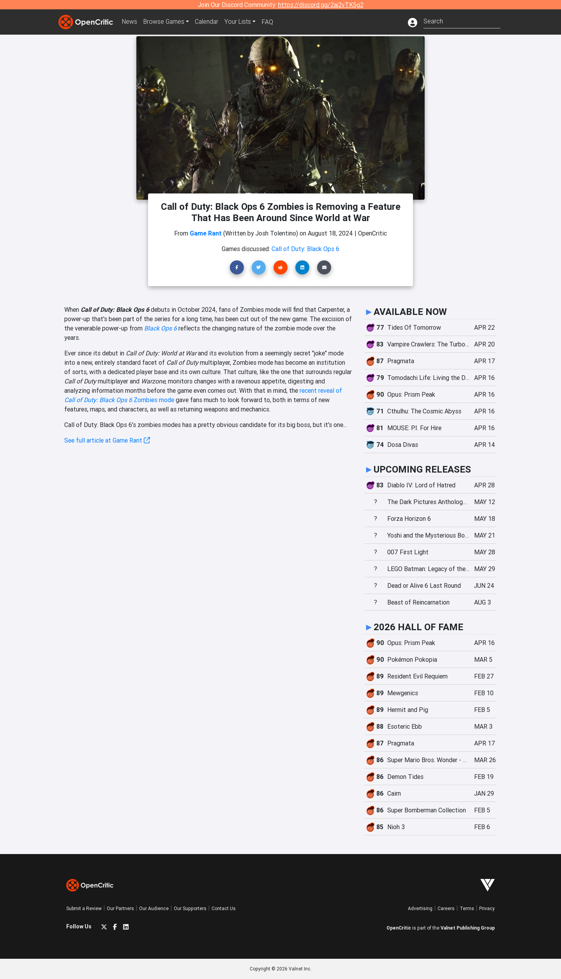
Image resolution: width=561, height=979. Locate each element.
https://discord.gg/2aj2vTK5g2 (320, 5)
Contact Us (224, 908)
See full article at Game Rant (107, 440)
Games (165, 22)
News (130, 22)
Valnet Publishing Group (468, 928)
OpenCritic (398, 928)
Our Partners (120, 908)
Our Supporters (190, 908)
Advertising (420, 908)
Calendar (209, 22)
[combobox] (461, 20)
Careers (446, 908)
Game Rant (206, 233)
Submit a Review (84, 908)
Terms (467, 908)
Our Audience (154, 908)
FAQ (270, 22)
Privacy (487, 908)
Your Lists (241, 22)
